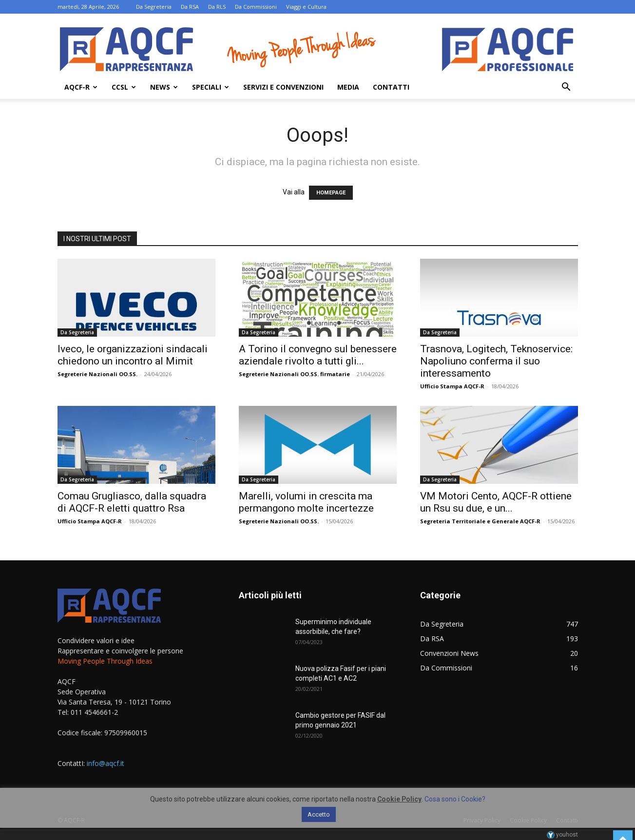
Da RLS (217, 6)
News (164, 87)
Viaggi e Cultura (306, 6)
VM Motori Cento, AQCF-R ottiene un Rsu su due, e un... (496, 502)
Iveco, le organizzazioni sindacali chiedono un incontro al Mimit (133, 355)
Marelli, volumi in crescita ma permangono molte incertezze (306, 502)
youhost (562, 834)
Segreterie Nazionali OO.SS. (97, 374)
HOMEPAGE (331, 193)
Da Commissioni (256, 6)
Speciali (210, 87)
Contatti (391, 87)
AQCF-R (80, 87)
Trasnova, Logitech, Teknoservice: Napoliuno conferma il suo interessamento (496, 361)
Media (348, 87)
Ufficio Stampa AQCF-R (452, 386)
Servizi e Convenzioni (283, 87)
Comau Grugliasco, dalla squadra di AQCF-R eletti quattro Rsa (132, 502)
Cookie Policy (399, 799)
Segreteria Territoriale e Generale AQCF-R (480, 521)
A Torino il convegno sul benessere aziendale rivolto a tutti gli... (318, 355)
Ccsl (124, 87)
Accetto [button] (319, 814)
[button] (566, 88)
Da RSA (190, 6)
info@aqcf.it (105, 763)
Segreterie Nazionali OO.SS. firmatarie (294, 374)
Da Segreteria (154, 6)
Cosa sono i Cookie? (454, 799)
